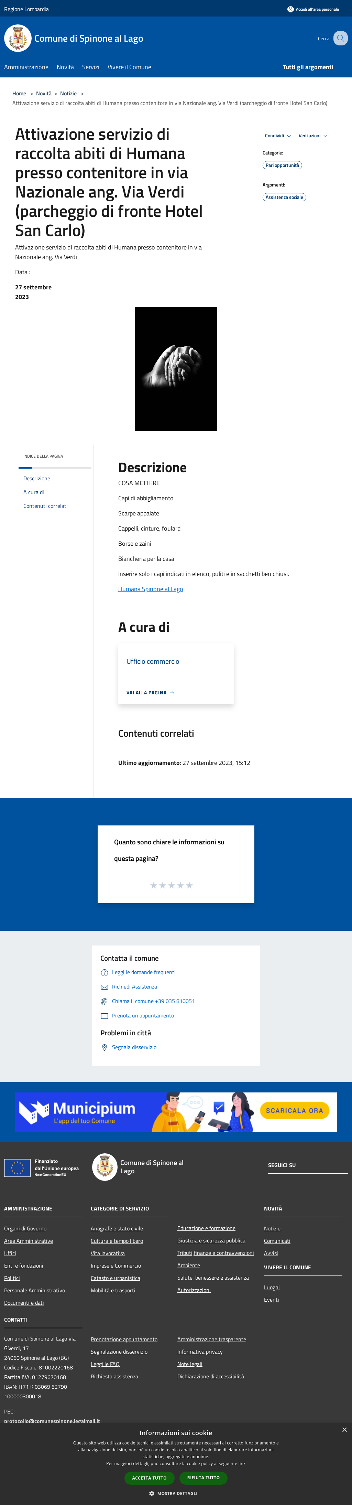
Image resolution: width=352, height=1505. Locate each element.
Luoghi (272, 1287)
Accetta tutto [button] (149, 1478)
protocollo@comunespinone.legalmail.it (52, 1421)
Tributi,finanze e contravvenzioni (215, 1253)
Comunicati (277, 1241)
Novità (44, 93)
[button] (176, 1493)
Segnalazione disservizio (119, 1351)
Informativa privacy (200, 1351)
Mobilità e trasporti (113, 1290)
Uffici (10, 1253)
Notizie (68, 93)
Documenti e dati (24, 1303)
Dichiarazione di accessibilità (210, 1376)
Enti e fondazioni (23, 1265)
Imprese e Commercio (116, 1265)
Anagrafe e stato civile (117, 1228)
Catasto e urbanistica (115, 1278)
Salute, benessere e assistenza (213, 1277)
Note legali (189, 1364)
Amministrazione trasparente (211, 1339)
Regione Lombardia (26, 9)
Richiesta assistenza (114, 1376)
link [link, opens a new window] (242, 1463)
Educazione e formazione (206, 1228)
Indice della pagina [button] (43, 456)
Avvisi (271, 1253)
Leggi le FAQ (105, 1364)
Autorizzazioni (194, 1290)
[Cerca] (339, 38)
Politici (12, 1278)
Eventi (271, 1299)
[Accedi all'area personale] (313, 9)
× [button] (344, 1430)
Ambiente (188, 1265)
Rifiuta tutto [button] (203, 1478)
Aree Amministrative (28, 1241)
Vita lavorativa (108, 1253)
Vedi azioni (314, 136)
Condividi (279, 136)
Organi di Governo (25, 1228)
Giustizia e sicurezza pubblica (211, 1240)
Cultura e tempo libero (117, 1241)
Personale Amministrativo (34, 1290)
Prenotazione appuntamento (124, 1339)
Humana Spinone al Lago (150, 589)
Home (19, 93)
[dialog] (176, 1464)
